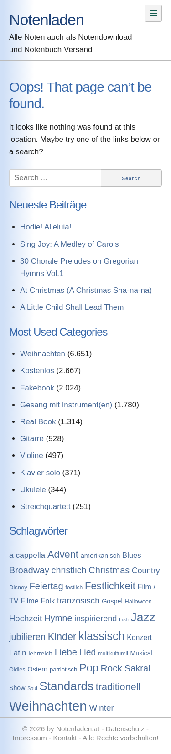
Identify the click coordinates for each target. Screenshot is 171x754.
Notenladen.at (77, 729)
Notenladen (46, 19)
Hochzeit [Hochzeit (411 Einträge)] (25, 618)
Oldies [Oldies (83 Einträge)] (17, 669)
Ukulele (33, 489)
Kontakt (65, 738)
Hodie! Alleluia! (45, 227)
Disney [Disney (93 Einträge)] (18, 587)
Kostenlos (37, 370)
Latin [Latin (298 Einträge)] (17, 652)
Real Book (38, 421)
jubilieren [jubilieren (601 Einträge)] (27, 637)
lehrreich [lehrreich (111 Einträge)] (40, 653)
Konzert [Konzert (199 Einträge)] (139, 637)
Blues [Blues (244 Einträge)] (131, 555)
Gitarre (32, 438)
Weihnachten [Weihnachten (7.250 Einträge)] (48, 705)
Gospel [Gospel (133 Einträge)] (112, 601)
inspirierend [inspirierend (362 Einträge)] (95, 618)
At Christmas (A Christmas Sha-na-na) (86, 290)
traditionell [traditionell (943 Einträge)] (118, 686)
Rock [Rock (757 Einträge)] (112, 668)
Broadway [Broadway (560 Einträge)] (29, 570)
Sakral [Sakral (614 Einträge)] (137, 668)
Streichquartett (45, 506)
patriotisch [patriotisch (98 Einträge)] (63, 669)
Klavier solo (40, 472)
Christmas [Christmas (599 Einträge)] (109, 570)
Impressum (29, 738)
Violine (31, 455)
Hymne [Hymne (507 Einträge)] (58, 618)
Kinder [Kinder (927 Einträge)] (62, 636)
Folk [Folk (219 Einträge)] (48, 601)
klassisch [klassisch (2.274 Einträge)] (101, 635)
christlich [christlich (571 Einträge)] (69, 570)
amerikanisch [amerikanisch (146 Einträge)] (100, 555)
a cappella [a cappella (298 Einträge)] (27, 555)
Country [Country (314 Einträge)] (146, 570)
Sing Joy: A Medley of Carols (69, 244)
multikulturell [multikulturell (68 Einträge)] (113, 653)
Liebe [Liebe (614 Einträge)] (66, 652)
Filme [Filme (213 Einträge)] (29, 601)
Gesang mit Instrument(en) (66, 404)
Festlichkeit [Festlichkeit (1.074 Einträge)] (110, 586)
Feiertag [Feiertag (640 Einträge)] (46, 586)
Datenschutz (125, 729)
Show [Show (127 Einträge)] (17, 688)
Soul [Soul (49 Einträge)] (32, 688)
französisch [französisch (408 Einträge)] (78, 600)
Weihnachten (42, 353)
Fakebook (37, 388)
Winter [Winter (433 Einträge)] (101, 707)
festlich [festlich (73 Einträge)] (74, 587)
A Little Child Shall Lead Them (72, 307)
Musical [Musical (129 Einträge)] (141, 653)
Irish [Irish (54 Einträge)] (124, 619)
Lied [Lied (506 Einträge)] (87, 652)
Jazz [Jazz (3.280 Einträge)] (143, 617)
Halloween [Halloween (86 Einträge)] (137, 601)
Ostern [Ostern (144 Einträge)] (37, 669)
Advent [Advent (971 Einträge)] (62, 554)
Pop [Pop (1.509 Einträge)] (88, 668)
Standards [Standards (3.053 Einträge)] (66, 686)
